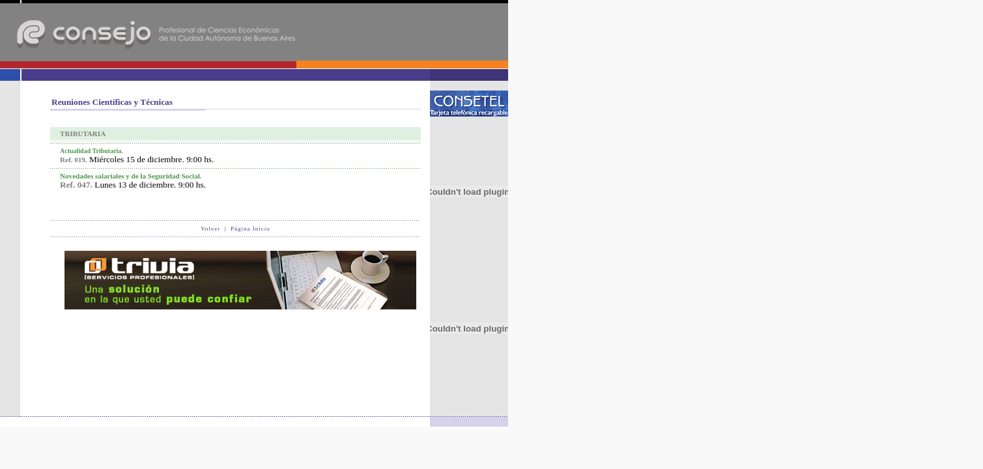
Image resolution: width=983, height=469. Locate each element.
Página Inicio (250, 228)
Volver (210, 228)
